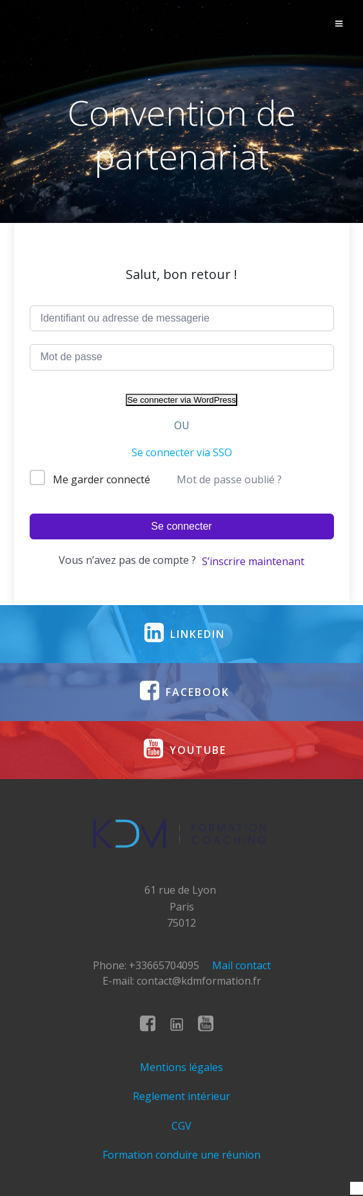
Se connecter (181, 526)
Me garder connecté (101, 479)
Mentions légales (181, 1067)
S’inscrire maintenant (253, 561)
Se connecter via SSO (182, 452)
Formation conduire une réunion (181, 1155)
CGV (181, 1126)
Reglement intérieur (181, 1096)
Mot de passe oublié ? (229, 479)
